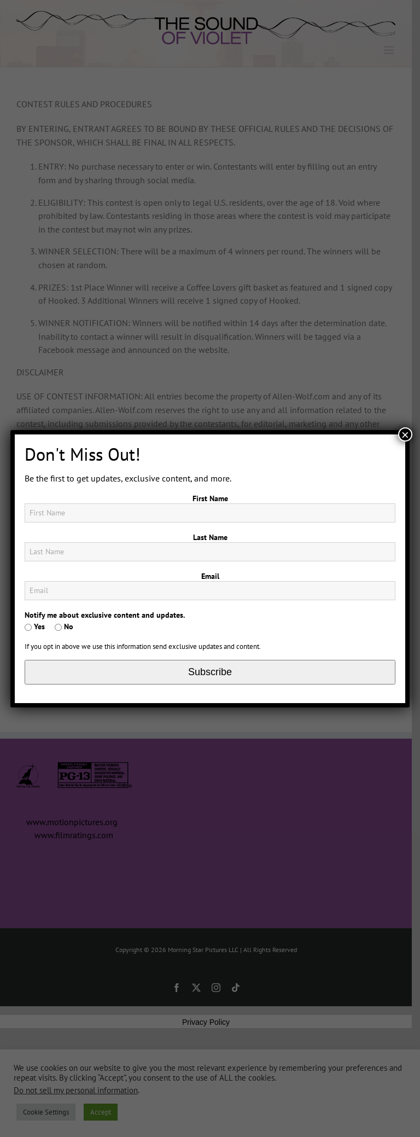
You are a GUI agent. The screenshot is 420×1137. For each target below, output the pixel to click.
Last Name (210, 537)
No (64, 626)
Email (210, 576)
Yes (35, 626)
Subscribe (210, 671)
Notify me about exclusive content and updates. (105, 615)
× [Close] (405, 434)
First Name (210, 498)
